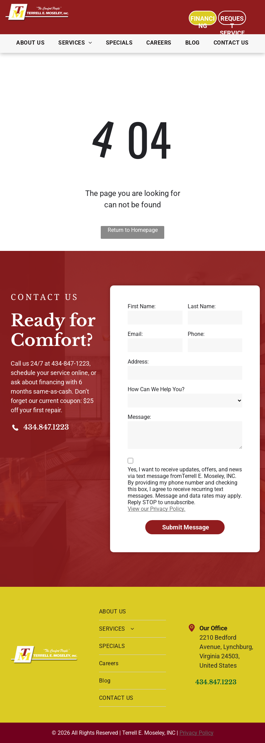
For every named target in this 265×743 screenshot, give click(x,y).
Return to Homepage (133, 230)
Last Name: (202, 306)
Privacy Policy (196, 733)
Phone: (196, 334)
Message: (139, 417)
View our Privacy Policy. (156, 509)
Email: (135, 334)
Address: (138, 361)
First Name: (142, 306)
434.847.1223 (46, 427)
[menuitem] (30, 43)
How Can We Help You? (156, 389)
